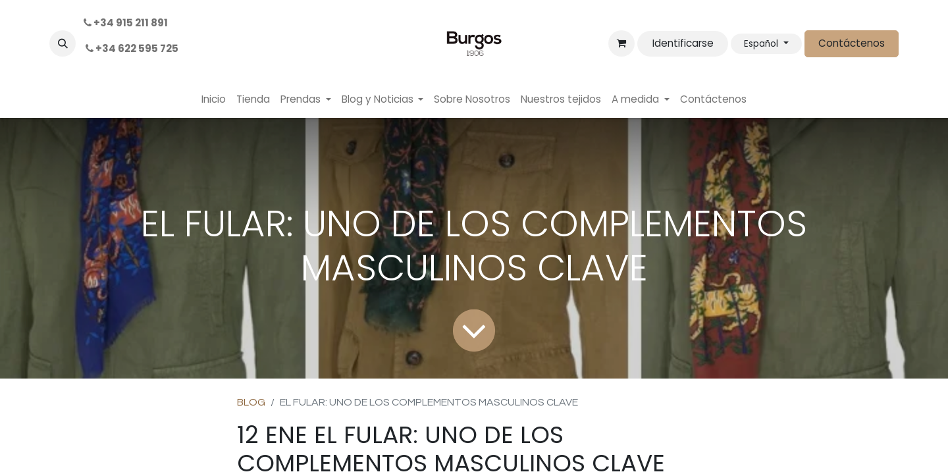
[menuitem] (213, 100)
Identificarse (683, 43)
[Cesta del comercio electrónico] (621, 43)
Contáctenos (851, 43)
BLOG (251, 402)
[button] (62, 43)
